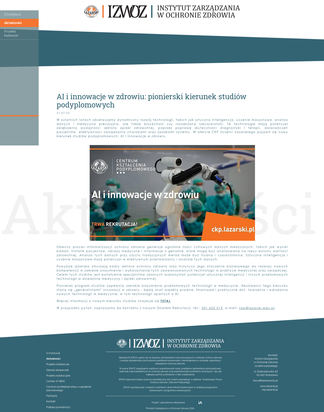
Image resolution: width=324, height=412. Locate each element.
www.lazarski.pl (269, 386)
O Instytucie (12, 14)
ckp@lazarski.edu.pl (257, 308)
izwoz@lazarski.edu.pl (265, 380)
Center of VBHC (55, 381)
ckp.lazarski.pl (270, 389)
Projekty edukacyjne (58, 375)
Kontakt (50, 401)
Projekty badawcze (57, 364)
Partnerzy (51, 395)
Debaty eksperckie (57, 370)
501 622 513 (212, 308)
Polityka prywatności (58, 407)
